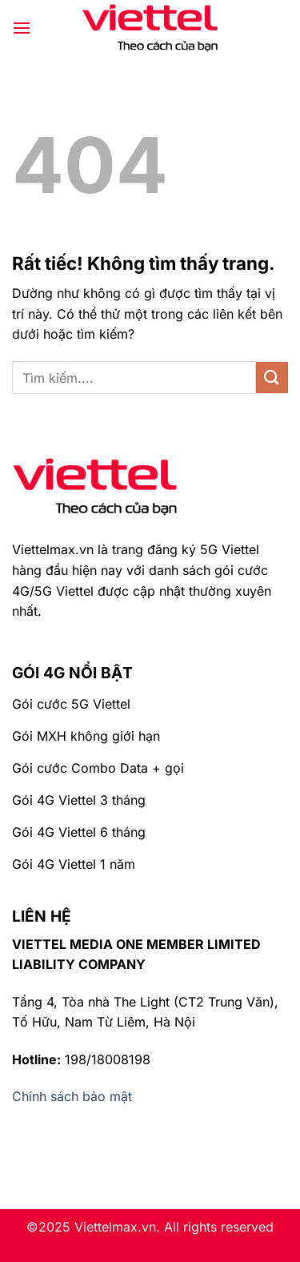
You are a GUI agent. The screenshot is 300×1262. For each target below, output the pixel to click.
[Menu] (21, 27)
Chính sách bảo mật (72, 1096)
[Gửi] (272, 377)
